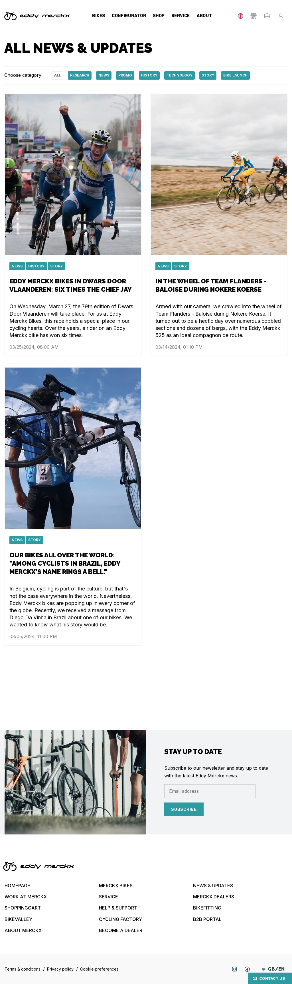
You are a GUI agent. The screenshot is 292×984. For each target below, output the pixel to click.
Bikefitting (207, 908)
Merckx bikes (116, 885)
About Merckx (23, 930)
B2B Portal (207, 919)
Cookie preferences (99, 969)
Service (180, 15)
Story (208, 75)
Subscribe (184, 809)
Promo (125, 75)
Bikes (98, 15)
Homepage (17, 885)
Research (79, 75)
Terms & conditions (22, 969)
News (103, 75)
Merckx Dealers (213, 897)
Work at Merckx (26, 897)
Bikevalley (18, 919)
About (204, 15)
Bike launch (235, 75)
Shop (159, 15)
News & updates (213, 885)
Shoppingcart (23, 908)
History (149, 75)
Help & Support (118, 908)
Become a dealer (120, 930)
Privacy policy (60, 969)
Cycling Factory (120, 919)
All (57, 75)
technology (179, 75)
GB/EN (273, 969)
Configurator (129, 15)
